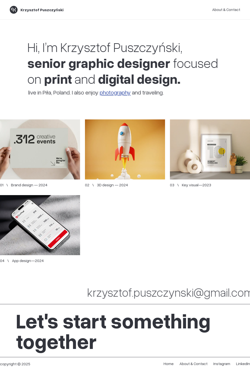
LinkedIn (243, 363)
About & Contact (226, 9)
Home (169, 363)
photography (113, 92)
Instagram (221, 363)
